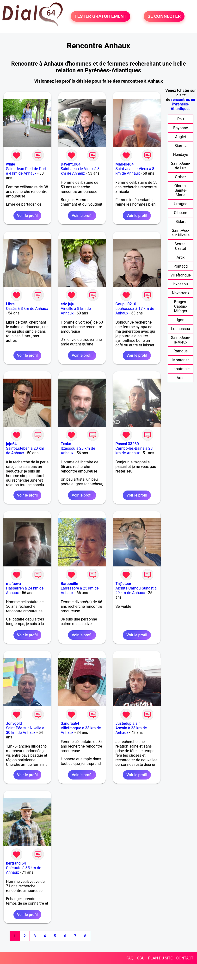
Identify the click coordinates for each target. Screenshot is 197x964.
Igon (180, 320)
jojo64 (11, 444)
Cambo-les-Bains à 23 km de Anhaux (134, 450)
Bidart (180, 221)
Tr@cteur (123, 583)
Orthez (180, 177)
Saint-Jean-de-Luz (180, 165)
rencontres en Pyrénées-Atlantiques (183, 104)
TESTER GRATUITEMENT (100, 16)
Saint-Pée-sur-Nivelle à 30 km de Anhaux (25, 730)
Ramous (180, 351)
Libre (10, 304)
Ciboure (180, 212)
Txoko (66, 444)
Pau (180, 119)
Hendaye (180, 154)
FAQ (129, 958)
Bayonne (180, 128)
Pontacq (180, 266)
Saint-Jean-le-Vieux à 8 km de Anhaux (80, 171)
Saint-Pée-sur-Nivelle (181, 232)
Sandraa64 (70, 723)
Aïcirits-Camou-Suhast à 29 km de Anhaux (135, 590)
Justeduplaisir (127, 723)
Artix (181, 257)
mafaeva (13, 583)
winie (10, 164)
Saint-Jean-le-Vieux (180, 339)
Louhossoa (180, 328)
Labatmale (181, 369)
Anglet (180, 137)
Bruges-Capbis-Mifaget (180, 306)
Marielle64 (124, 164)
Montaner (180, 360)
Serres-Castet (181, 246)
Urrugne (180, 204)
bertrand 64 (16, 863)
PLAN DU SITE (160, 958)
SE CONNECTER (164, 16)
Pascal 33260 (127, 444)
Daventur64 (70, 164)
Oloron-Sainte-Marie (180, 190)
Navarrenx (180, 293)
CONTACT (184, 958)
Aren (181, 377)
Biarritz (180, 145)
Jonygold (14, 723)
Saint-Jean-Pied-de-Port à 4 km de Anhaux (26, 171)
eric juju (67, 304)
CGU (141, 958)
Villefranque (180, 275)
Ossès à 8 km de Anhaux (27, 308)
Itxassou (180, 284)
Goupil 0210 (125, 304)
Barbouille (69, 583)
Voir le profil (27, 215)
